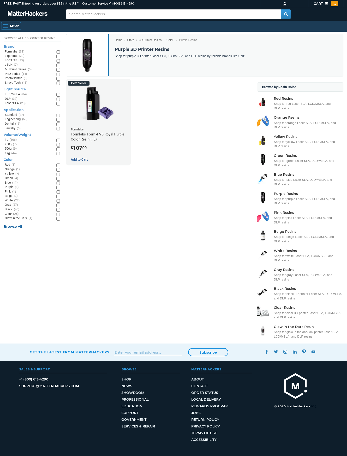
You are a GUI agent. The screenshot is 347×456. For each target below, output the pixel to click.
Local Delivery (206, 399)
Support (129, 413)
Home (118, 40)
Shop (126, 379)
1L (11, 140)
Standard (14, 115)
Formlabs (14, 51)
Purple (12, 187)
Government (133, 419)
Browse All (13, 226)
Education (131, 406)
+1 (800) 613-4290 (121, 3)
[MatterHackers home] (295, 386)
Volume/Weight (17, 135)
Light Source (15, 89)
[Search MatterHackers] (286, 14)
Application (14, 110)
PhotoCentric (16, 78)
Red (10, 165)
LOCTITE (14, 60)
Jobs (196, 413)
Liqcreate (14, 56)
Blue (11, 183)
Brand (9, 46)
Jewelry (13, 128)
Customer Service (95, 3)
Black (12, 209)
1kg (11, 153)
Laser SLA (15, 103)
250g (11, 144)
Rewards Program (209, 406)
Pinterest (304, 351)
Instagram (285, 351)
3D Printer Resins (150, 40)
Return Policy (205, 419)
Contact (199, 386)
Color (170, 40)
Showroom (132, 393)
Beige (11, 196)
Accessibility (203, 440)
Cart (326, 3)
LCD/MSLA (16, 94)
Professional (135, 399)
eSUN (11, 65)
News (126, 386)
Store (130, 40)
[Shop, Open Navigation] (11, 26)
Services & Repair (138, 426)
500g (11, 148)
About (197, 379)
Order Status (204, 393)
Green (11, 178)
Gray (11, 205)
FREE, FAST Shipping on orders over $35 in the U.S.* (41, 3)
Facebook (266, 351)
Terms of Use (204, 433)
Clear (12, 214)
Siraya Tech (16, 83)
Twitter (276, 351)
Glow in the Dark (18, 218)
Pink (10, 191)
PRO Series (16, 74)
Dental (13, 124)
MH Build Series (18, 69)
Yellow (12, 174)
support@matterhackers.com (49, 386)
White (12, 200)
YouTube (313, 351)
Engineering (16, 119)
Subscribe (208, 352)
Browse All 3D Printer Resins (29, 38)
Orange (12, 169)
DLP (11, 99)
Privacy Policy (205, 426)
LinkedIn (294, 351)
